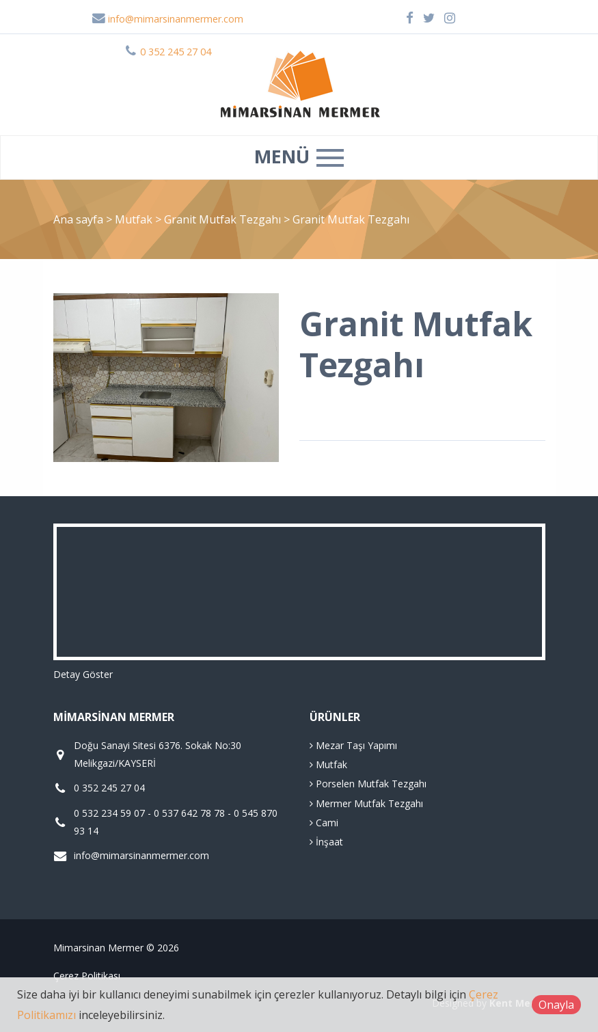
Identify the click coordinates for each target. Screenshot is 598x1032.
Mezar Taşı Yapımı (353, 745)
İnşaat (326, 841)
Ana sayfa (78, 219)
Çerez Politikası (86, 975)
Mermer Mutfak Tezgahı (366, 803)
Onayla (556, 1004)
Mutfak (135, 219)
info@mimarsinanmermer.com (167, 18)
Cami (324, 822)
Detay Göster (83, 674)
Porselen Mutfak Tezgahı (368, 783)
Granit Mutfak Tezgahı (224, 219)
